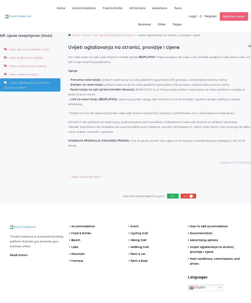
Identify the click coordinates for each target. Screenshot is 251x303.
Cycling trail (139, 233)
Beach (75, 240)
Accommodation (84, 8)
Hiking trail (138, 240)
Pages (177, 24)
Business (144, 24)
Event (135, 226)
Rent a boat (139, 261)
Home (61, 8)
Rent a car (138, 254)
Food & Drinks (112, 8)
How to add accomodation (209, 226)
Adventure (159, 8)
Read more (19, 255)
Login (193, 16)
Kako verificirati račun (23, 74)
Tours (178, 8)
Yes (172, 196)
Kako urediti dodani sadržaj (27, 66)
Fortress (77, 261)
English (197, 287)
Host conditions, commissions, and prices (215, 261)
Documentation (201, 233)
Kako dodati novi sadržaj (26, 57)
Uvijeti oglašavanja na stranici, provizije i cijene (27, 85)
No (188, 196)
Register (211, 16)
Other (162, 24)
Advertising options (204, 240)
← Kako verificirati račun (84, 177)
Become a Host (234, 16)
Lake (74, 247)
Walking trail (140, 247)
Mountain (78, 254)
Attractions (137, 8)
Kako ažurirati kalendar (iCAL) (29, 49)
